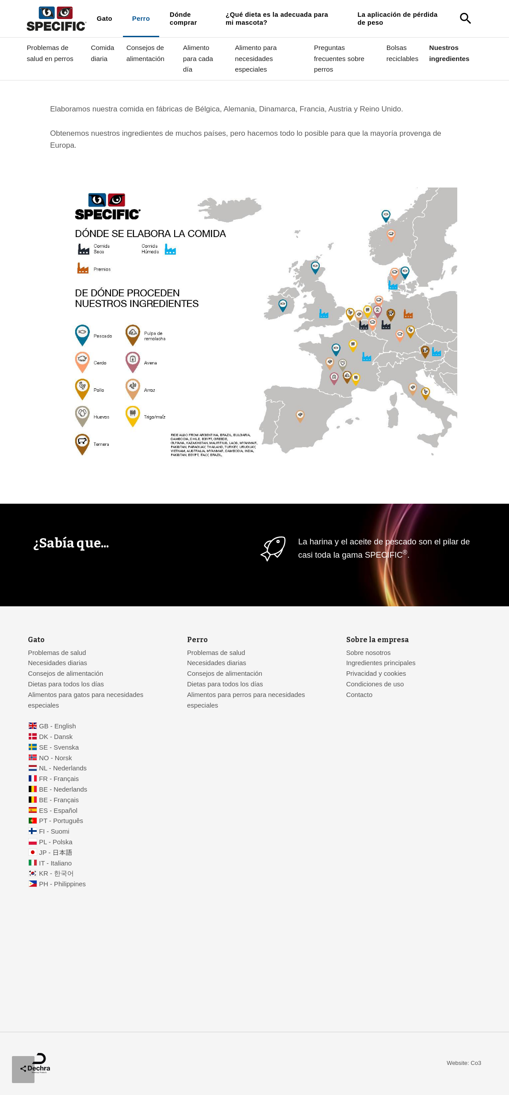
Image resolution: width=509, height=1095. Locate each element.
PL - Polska (55, 842)
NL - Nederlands (63, 768)
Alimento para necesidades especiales (255, 58)
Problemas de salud (57, 652)
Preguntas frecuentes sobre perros (339, 58)
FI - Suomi (54, 831)
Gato (104, 18)
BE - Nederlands (63, 789)
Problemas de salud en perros (50, 53)
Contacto (359, 694)
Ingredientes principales (381, 662)
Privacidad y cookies (376, 673)
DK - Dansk (56, 736)
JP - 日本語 (55, 852)
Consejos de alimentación (145, 53)
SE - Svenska (59, 747)
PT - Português (61, 820)
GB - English (57, 726)
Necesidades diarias (57, 662)
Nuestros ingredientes (449, 53)
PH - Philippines (62, 884)
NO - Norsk (55, 758)
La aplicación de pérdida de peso (397, 18)
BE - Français (59, 800)
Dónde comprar (183, 18)
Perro (141, 18)
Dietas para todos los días (66, 684)
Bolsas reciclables (402, 53)
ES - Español (58, 810)
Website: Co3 (464, 1063)
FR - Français (59, 778)
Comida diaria (103, 53)
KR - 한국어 (56, 873)
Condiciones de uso (375, 684)
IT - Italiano (55, 863)
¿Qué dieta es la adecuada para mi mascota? (277, 18)
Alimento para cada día (198, 58)
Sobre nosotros (368, 652)
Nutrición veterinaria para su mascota (118, 89)
